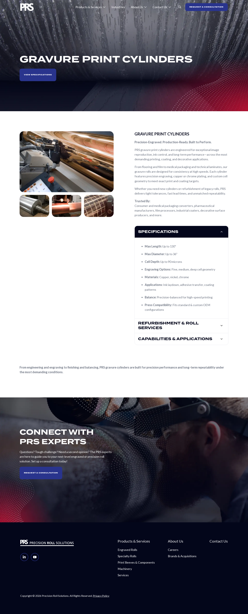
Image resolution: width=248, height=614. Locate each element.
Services (123, 575)
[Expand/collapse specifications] (221, 231)
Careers (173, 550)
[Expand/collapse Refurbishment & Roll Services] (221, 325)
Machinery (125, 569)
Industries (118, 7)
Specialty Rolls (127, 556)
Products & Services (88, 7)
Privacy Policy (101, 595)
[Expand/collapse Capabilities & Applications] (221, 339)
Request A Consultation (41, 473)
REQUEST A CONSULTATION (206, 7)
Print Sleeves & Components (136, 562)
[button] (180, 7)
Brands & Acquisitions (182, 556)
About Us (137, 7)
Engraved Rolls (127, 550)
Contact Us (160, 7)
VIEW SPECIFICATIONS (38, 74)
